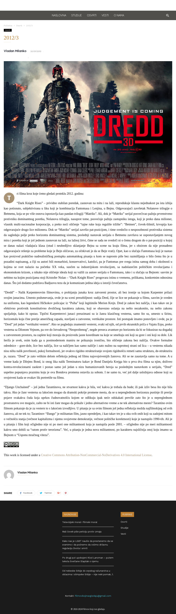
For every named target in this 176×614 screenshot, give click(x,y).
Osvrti (91, 15)
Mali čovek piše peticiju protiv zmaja (81, 531)
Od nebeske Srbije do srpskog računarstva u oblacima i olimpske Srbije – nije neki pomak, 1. (87, 573)
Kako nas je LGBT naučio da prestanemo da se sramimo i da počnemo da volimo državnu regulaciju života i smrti (87, 545)
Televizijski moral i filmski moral (79, 522)
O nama (119, 15)
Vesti (105, 15)
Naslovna (59, 15)
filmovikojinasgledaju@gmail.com (93, 596)
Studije (76, 15)
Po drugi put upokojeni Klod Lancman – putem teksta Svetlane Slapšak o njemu (87, 559)
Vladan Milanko (15, 51)
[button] (166, 15)
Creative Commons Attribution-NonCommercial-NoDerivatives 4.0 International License (96, 455)
